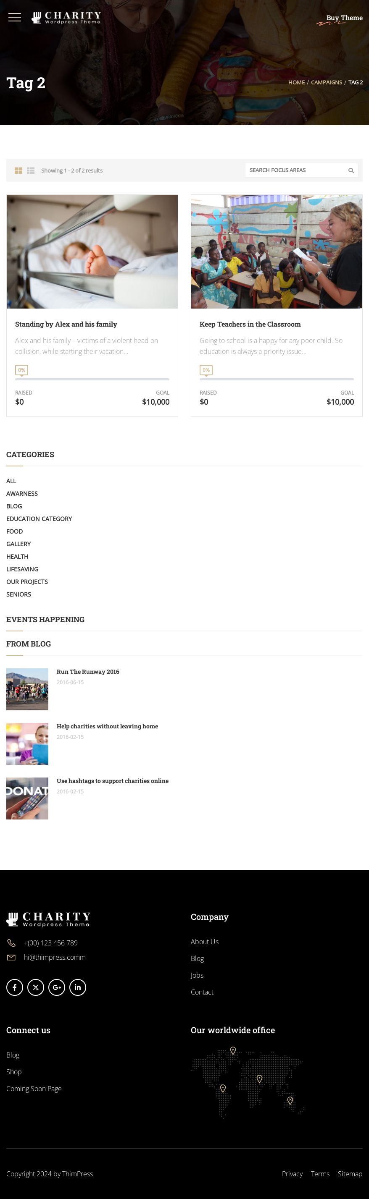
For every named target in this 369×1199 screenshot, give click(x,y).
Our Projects (27, 582)
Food (14, 531)
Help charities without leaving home (107, 726)
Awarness (22, 493)
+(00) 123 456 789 (51, 943)
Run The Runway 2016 (88, 671)
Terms (320, 1173)
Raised (23, 392)
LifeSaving (22, 569)
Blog (14, 506)
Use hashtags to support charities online (113, 781)
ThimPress (77, 1173)
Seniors (18, 594)
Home (296, 82)
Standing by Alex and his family (66, 323)
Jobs (197, 975)
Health (17, 556)
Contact (202, 992)
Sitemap (350, 1173)
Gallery (18, 544)
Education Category (39, 519)
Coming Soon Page (34, 1088)
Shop (14, 1071)
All (11, 481)
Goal (162, 392)
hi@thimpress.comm (55, 957)
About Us (205, 941)
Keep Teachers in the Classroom (250, 323)
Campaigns (326, 82)
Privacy (292, 1173)
